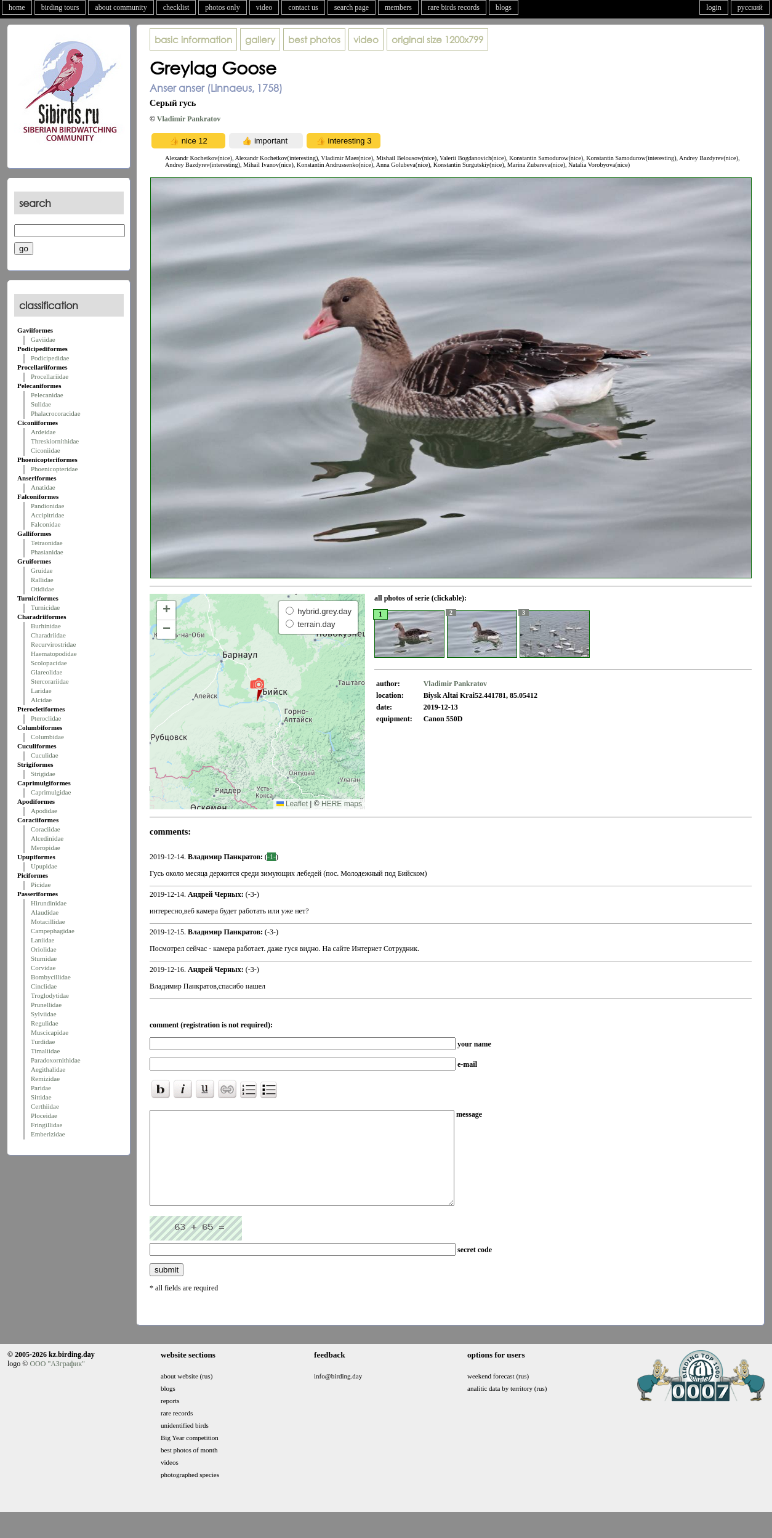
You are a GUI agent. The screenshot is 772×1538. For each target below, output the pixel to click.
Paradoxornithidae (56, 1060)
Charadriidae (48, 635)
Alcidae (41, 699)
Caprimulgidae (51, 792)
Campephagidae (52, 930)
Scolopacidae (49, 662)
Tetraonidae (47, 542)
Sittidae (41, 1097)
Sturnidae (44, 958)
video (264, 7)
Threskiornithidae (55, 441)
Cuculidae (44, 755)
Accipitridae (47, 515)
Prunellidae (46, 1004)
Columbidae (47, 736)
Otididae (42, 589)
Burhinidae (46, 625)
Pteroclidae (46, 718)
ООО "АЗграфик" (57, 1382)
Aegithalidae (48, 1069)
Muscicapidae (49, 1032)
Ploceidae (44, 1115)
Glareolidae (46, 672)
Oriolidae (44, 949)
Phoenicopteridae (54, 468)
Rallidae (42, 579)
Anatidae (43, 487)
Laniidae (42, 940)
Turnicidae (45, 607)
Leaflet (292, 803)
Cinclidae (44, 986)
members (398, 7)
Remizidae (45, 1078)
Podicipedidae (50, 358)
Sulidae (41, 404)
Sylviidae (44, 1014)
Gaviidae (43, 339)
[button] (257, 689)
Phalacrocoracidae (56, 413)
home (17, 7)
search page (351, 7)
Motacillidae (48, 921)
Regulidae (44, 1023)
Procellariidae (49, 376)
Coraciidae (45, 829)
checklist (176, 7)
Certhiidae (45, 1106)
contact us (303, 7)
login (714, 7)
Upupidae (44, 866)
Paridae (41, 1087)
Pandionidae (47, 505)
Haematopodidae (54, 653)
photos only (222, 7)
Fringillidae (46, 1124)
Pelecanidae (47, 395)
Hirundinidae (48, 903)
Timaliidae (45, 1050)
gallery (260, 39)
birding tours (60, 7)
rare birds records (454, 7)
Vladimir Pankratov (188, 119)
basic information (193, 39)
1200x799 (437, 39)
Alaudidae (44, 912)
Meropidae (45, 847)
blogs (504, 7)
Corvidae (43, 967)
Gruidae (41, 570)
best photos (314, 39)
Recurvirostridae (53, 644)
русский (750, 7)
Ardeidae (43, 431)
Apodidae (44, 810)
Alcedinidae (47, 838)
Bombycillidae (51, 977)
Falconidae (45, 524)
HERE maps (341, 803)
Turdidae (43, 1041)
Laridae (41, 690)
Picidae (40, 884)
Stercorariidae (50, 681)
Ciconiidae (45, 450)
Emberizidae (48, 1134)
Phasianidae (47, 552)
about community (121, 7)
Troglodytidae (50, 995)
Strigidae (43, 773)
